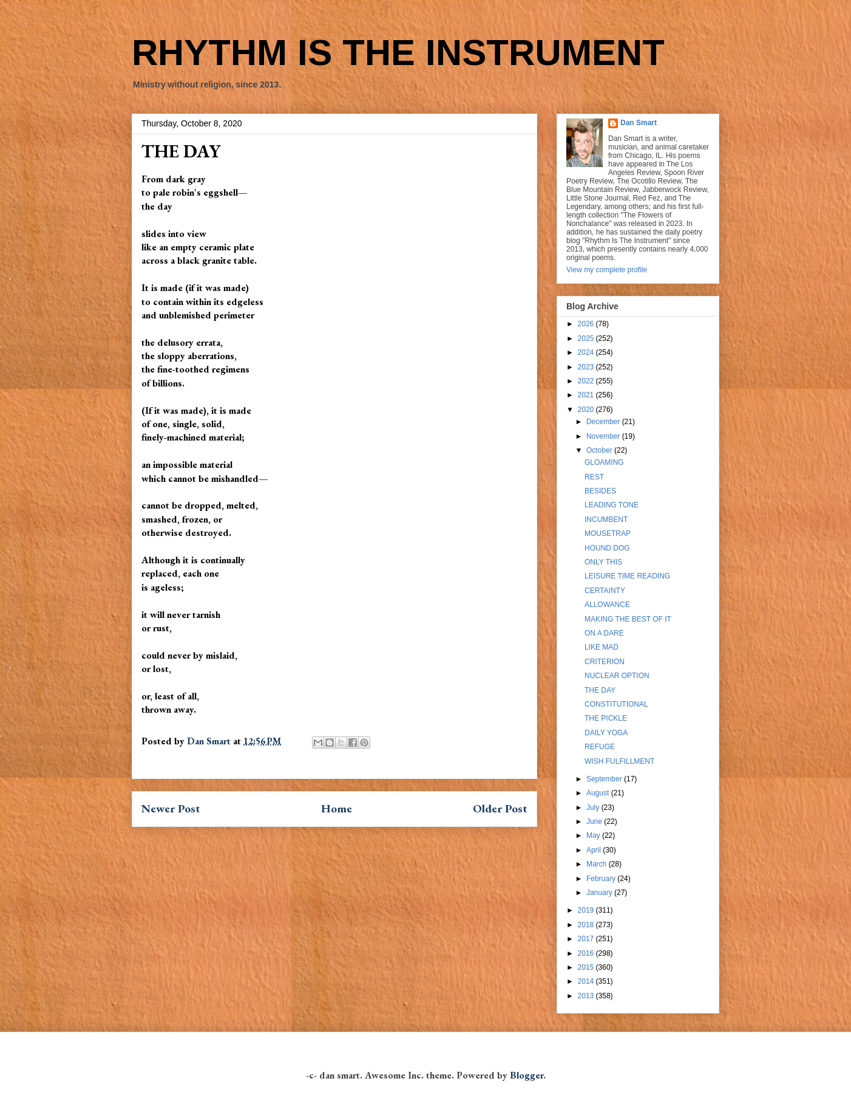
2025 (587, 338)
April (594, 850)
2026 (587, 324)
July (594, 807)
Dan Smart (638, 122)
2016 (587, 953)
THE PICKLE (606, 718)
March (597, 864)
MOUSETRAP (608, 533)
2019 (587, 910)
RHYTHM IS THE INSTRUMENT (398, 52)
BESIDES (600, 491)
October (600, 450)
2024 (587, 352)
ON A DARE (604, 633)
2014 (587, 981)
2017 (587, 939)
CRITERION (605, 661)
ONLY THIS (603, 562)
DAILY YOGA (606, 733)
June (595, 821)
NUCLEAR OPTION (617, 675)
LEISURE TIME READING (627, 576)
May (594, 835)
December (604, 421)
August (598, 793)
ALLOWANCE (607, 604)
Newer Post (170, 808)
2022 (587, 381)
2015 (587, 967)
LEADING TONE (612, 505)
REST (594, 477)
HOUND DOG (607, 548)
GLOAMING (604, 462)
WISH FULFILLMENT (619, 761)
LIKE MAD (602, 647)
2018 (587, 925)
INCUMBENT (606, 519)
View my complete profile (606, 270)
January (600, 892)
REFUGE (600, 747)
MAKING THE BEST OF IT (628, 619)
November (604, 436)
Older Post (500, 808)
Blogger (526, 1075)
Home (336, 808)
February (601, 878)
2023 (587, 367)
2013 (587, 996)
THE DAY (600, 690)
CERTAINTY (605, 590)
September (605, 779)
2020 (587, 409)
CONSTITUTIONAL (616, 704)
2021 (587, 395)
